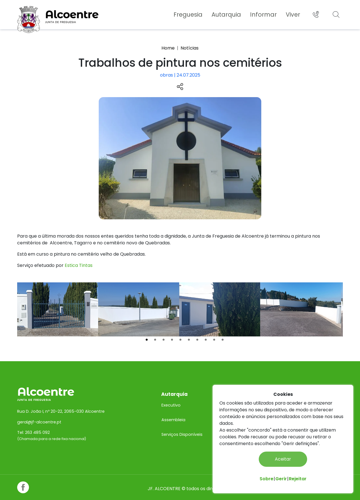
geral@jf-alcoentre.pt (40, 417)
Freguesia (187, 14)
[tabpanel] (58, 309)
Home (168, 48)
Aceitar (283, 459)
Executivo (171, 400)
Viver (292, 14)
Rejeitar (298, 479)
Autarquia (225, 14)
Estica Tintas (79, 265)
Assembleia (174, 415)
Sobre (266, 479)
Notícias (190, 48)
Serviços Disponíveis (182, 429)
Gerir (281, 479)
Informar (262, 14)
